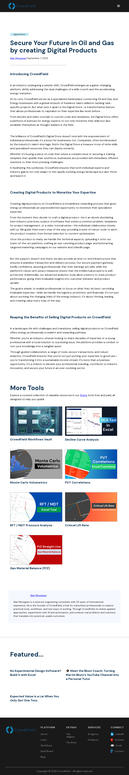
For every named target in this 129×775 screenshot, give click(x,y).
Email (119, 745)
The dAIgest (70, 735)
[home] (61, 6)
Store (83, 395)
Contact (119, 751)
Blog (43, 757)
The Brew (71, 742)
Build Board (47, 751)
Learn (44, 739)
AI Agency (93, 734)
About (44, 734)
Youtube (119, 739)
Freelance (93, 739)
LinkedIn (119, 734)
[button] (117, 6)
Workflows (46, 745)
